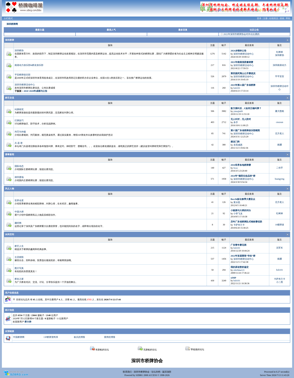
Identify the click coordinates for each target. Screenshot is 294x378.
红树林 (279, 52)
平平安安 (279, 76)
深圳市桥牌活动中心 (243, 54)
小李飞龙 (237, 213)
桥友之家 (19, 279)
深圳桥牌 (9, 40)
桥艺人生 (19, 246)
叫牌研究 (19, 109)
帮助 (288, 18)
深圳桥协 (19, 50)
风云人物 (9, 188)
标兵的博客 (79, 337)
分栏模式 (8, 18)
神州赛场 (19, 177)
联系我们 (127, 371)
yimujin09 (238, 111)
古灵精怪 (19, 257)
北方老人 (279, 133)
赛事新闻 (9, 154)
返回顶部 (166, 371)
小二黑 (279, 282)
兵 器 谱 (18, 143)
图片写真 (19, 268)
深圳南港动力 (279, 65)
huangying (279, 179)
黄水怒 (236, 202)
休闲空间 (9, 234)
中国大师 (19, 211)
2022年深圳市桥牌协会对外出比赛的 (242, 34)
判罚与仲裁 (20, 131)
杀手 (235, 122)
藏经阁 (18, 223)
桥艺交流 (9, 97)
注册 (265, 18)
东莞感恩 (237, 145)
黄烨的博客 (109, 337)
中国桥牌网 (18, 337)
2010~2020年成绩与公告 (35, 91)
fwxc (235, 168)
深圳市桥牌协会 (141, 371)
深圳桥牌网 (12, 24)
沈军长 (279, 247)
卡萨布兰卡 (239, 225)
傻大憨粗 (279, 111)
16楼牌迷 (279, 224)
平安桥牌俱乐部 (22, 74)
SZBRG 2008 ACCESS (146, 375)
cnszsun (279, 122)
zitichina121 (238, 270)
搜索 (282, 18)
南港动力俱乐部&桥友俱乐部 (29, 65)
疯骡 (279, 144)
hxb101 (236, 88)
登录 (259, 18)
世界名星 (19, 200)
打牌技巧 (19, 120)
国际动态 (19, 166)
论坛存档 (155, 371)
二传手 (279, 167)
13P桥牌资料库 (51, 337)
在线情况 (273, 18)
